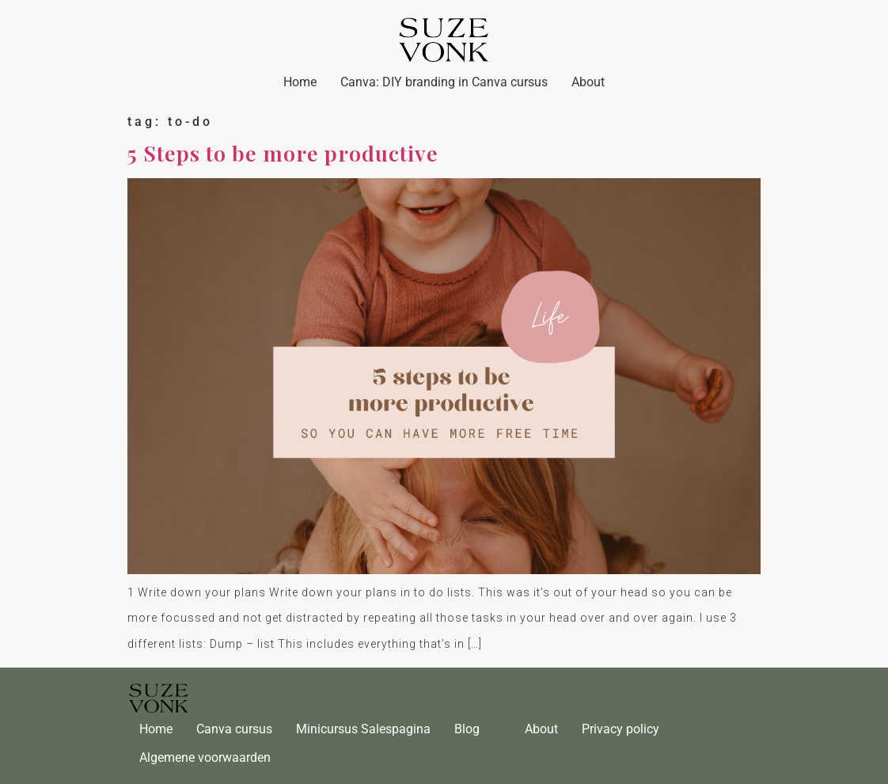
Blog (467, 728)
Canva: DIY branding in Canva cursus (444, 81)
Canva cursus (234, 728)
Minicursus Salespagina (363, 728)
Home (300, 81)
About (588, 81)
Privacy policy (620, 728)
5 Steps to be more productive (282, 153)
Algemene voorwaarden (205, 757)
